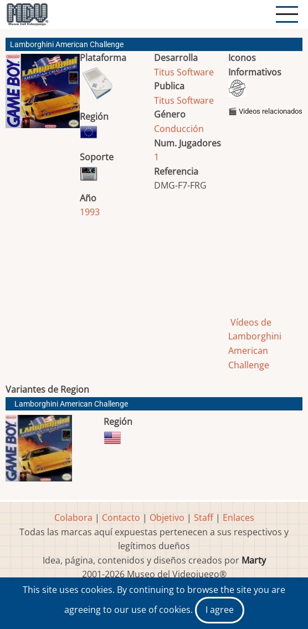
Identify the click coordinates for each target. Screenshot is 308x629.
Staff (203, 517)
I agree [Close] (220, 609)
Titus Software (184, 72)
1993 (90, 212)
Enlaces (238, 517)
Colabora (73, 517)
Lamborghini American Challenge (71, 404)
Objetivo (167, 517)
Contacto (121, 517)
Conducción (179, 129)
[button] (43, 95)
